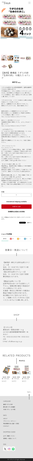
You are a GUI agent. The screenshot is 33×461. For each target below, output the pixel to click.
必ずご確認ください (9, 436)
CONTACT (6, 426)
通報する (29, 222)
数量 (2, 192)
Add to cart (16, 206)
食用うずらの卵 (7, 404)
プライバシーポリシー (9, 421)
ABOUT (5, 418)
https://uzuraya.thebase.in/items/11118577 (13, 126)
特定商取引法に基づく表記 (11, 423)
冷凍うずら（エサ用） (9, 409)
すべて (5, 239)
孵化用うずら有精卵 (9, 407)
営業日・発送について (9, 438)
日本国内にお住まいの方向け (16, 211)
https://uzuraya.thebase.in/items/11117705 (13, 117)
